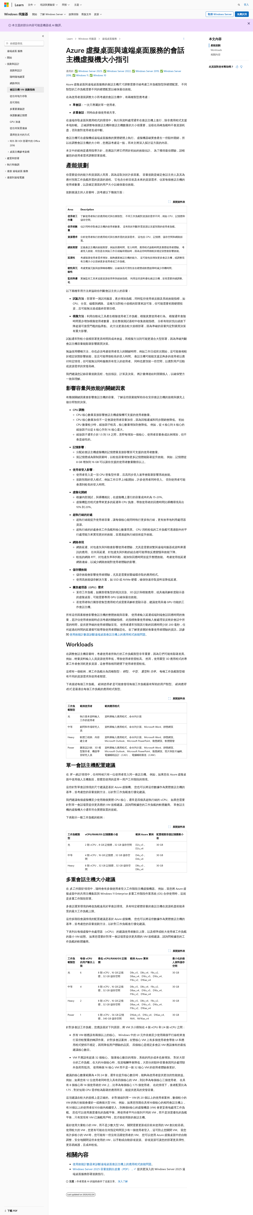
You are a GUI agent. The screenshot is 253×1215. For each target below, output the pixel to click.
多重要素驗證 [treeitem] (17, 109)
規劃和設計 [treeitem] (16, 70)
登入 (246, 4)
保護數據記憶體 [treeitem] (18, 115)
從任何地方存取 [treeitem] (18, 96)
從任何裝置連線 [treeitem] (18, 128)
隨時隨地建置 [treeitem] (17, 76)
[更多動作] (184, 39)
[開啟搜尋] (238, 5)
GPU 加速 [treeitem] (15, 121)
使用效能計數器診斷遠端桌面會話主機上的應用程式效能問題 (107, 634)
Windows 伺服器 (87, 38)
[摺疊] (43, 36)
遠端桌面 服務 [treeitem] (14, 51)
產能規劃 (215, 45)
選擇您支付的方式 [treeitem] (20, 134)
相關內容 (215, 54)
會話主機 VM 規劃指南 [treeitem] (22, 89)
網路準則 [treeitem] (15, 83)
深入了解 (123, 1181)
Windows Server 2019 (147, 71)
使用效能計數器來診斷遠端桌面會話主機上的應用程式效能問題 (112, 1164)
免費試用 (242, 14)
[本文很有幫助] (237, 67)
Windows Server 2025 (90, 71)
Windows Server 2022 (119, 71)
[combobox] (24, 43)
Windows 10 (99, 75)
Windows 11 (82, 75)
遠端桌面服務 (109, 38)
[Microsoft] (6, 4)
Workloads (216, 50)
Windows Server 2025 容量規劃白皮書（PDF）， (103, 1169)
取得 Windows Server (220, 14)
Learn (70, 38)
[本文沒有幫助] (241, 67)
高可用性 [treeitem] (15, 102)
